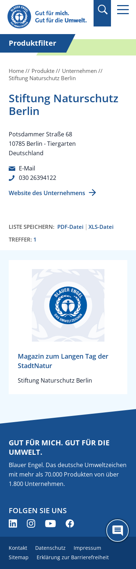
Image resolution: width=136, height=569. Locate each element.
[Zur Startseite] (48, 17)
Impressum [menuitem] (87, 547)
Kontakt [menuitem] (18, 547)
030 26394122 (37, 178)
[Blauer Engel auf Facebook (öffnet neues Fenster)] (70, 523)
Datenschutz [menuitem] (50, 547)
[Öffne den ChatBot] (117, 530)
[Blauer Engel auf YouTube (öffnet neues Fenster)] (50, 523)
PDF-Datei (70, 227)
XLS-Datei (101, 227)
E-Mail (27, 168)
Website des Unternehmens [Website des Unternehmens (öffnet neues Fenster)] (47, 193)
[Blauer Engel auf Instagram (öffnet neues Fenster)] (31, 523)
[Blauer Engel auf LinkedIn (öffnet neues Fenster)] (13, 523)
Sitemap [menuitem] (19, 557)
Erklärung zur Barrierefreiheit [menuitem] (73, 557)
